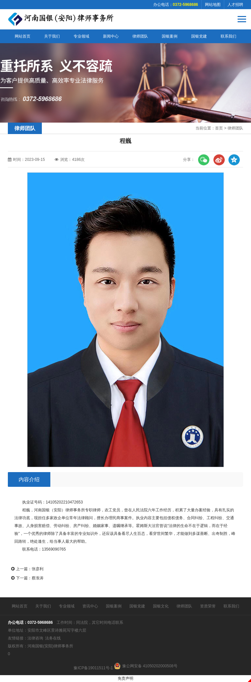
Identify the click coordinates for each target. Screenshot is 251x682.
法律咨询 (35, 638)
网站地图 (213, 4)
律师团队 (140, 36)
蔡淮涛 (37, 578)
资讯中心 (90, 606)
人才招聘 (235, 4)
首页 (219, 128)
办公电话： (175, 4)
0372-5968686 (40, 622)
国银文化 (161, 606)
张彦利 (37, 569)
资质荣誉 (208, 606)
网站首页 (22, 36)
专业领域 (81, 36)
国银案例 (169, 36)
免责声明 (125, 678)
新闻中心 (111, 36)
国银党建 (199, 36)
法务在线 (53, 638)
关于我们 (52, 36)
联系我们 (228, 36)
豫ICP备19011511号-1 (93, 668)
